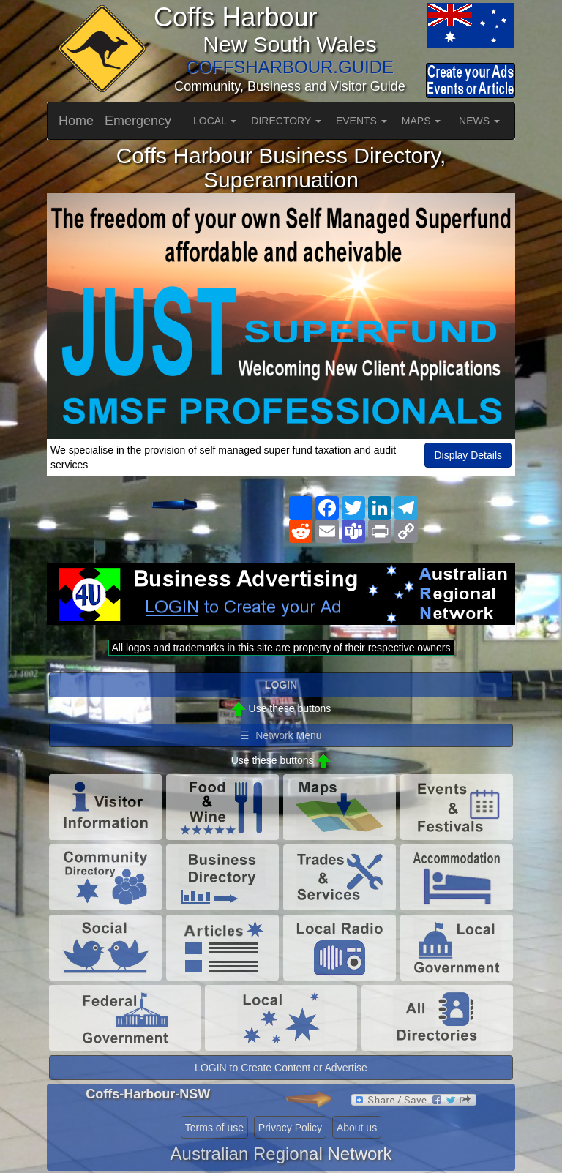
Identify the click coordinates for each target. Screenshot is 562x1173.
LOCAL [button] (214, 121)
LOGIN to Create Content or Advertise (281, 1067)
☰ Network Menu (280, 735)
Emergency (138, 120)
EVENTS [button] (361, 121)
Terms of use (214, 1127)
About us (357, 1127)
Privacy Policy (290, 1127)
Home (76, 120)
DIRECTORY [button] (286, 121)
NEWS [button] (479, 121)
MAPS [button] (421, 121)
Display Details (468, 455)
